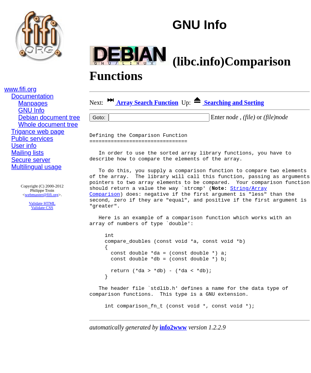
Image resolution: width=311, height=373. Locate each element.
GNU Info (31, 110)
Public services (32, 138)
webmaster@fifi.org (41, 195)
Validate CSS (42, 208)
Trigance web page (38, 131)
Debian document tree (49, 117)
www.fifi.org (20, 89)
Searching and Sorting (228, 102)
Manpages (33, 103)
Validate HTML (42, 203)
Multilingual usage (36, 167)
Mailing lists (27, 152)
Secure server (31, 159)
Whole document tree (48, 124)
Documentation (32, 96)
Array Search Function (141, 102)
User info (23, 145)
